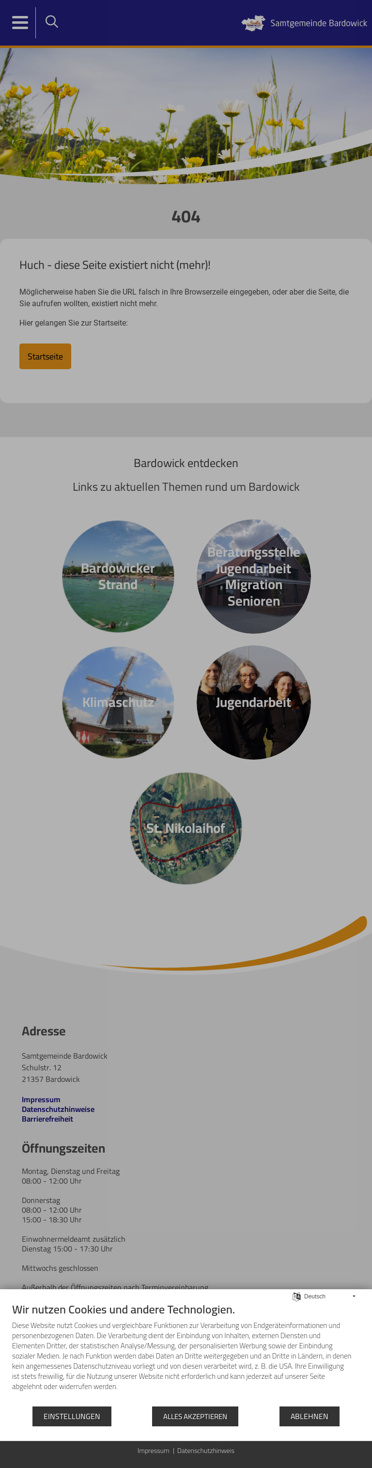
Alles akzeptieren (195, 1416)
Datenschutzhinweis (205, 1451)
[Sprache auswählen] (297, 1296)
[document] (186, 1354)
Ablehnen (309, 1416)
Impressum (154, 1451)
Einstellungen (72, 1416)
